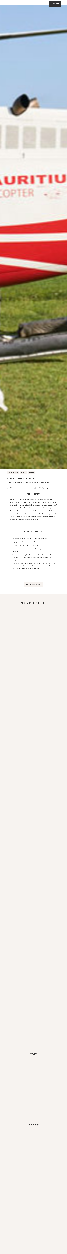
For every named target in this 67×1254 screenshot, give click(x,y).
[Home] (6, 4)
